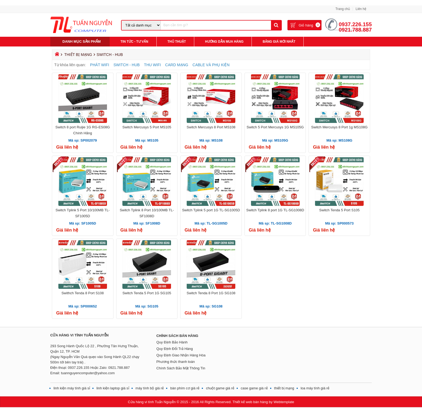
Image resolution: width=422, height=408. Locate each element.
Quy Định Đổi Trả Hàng (174, 349)
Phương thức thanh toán (175, 362)
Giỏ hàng (306, 26)
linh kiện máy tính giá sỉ (71, 388)
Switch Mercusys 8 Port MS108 (211, 127)
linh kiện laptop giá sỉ (112, 388)
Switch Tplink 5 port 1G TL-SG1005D (211, 210)
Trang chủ (342, 9)
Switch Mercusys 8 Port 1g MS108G (339, 127)
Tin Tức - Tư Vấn (134, 42)
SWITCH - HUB (126, 65)
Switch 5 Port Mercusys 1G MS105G (275, 127)
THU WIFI (152, 65)
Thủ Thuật (177, 42)
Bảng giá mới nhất (279, 42)
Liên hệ (361, 9)
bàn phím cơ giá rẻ (184, 388)
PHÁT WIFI (99, 65)
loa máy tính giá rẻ (315, 388)
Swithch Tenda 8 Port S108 (82, 293)
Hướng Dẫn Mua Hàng (224, 42)
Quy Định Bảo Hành (172, 342)
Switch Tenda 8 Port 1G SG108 (211, 293)
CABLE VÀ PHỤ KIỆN (211, 65)
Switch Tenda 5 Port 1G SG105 (146, 293)
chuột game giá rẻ (220, 388)
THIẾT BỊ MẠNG (78, 54)
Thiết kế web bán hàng (250, 402)
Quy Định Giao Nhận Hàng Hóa (181, 355)
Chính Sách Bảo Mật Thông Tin (180, 368)
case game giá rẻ (254, 388)
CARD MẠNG (176, 65)
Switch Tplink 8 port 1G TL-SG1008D (275, 210)
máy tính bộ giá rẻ (150, 388)
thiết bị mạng (284, 388)
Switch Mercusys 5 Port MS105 (146, 127)
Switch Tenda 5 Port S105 (339, 210)
